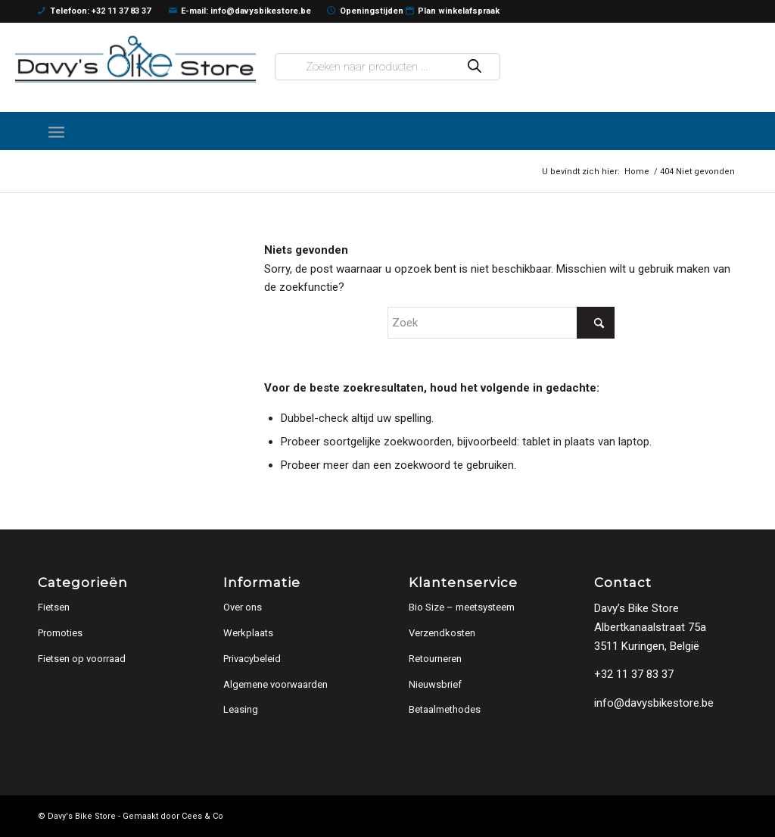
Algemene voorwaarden (275, 684)
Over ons (242, 607)
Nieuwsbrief (435, 684)
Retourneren (435, 658)
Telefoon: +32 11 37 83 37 (94, 11)
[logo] (135, 59)
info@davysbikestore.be (654, 703)
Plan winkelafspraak (453, 11)
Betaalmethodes (445, 709)
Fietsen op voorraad (82, 658)
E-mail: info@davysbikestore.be (240, 11)
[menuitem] (56, 131)
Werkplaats (248, 633)
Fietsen (54, 607)
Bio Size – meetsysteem (462, 607)
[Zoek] (501, 323)
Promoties (60, 633)
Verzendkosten (442, 633)
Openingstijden (365, 11)
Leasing (240, 709)
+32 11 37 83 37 (634, 674)
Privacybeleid (252, 658)
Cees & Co (202, 816)
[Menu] (56, 131)
